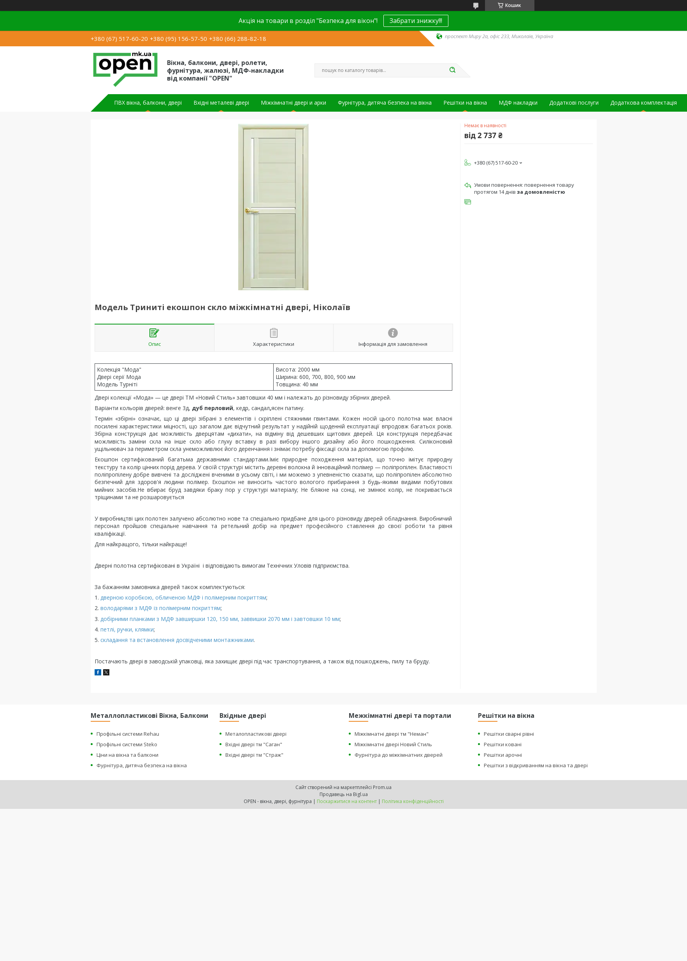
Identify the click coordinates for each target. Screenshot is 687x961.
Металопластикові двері (255, 733)
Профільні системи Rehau (128, 733)
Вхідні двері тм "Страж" (254, 754)
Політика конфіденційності (413, 801)
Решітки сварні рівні (509, 733)
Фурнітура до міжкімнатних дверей (399, 754)
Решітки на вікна (465, 102)
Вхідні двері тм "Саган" (253, 744)
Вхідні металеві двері (221, 102)
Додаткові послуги (574, 102)
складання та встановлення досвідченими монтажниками (177, 640)
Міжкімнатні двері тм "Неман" (392, 733)
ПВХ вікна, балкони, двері (148, 102)
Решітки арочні (503, 754)
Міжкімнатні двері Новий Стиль (393, 744)
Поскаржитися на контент (347, 801)
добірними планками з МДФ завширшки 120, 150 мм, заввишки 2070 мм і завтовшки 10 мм (220, 619)
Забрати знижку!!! (416, 20)
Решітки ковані (503, 744)
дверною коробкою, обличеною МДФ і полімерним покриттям (183, 597)
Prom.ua (382, 787)
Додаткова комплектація (643, 102)
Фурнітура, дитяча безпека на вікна (385, 102)
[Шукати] (452, 70)
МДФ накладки (518, 102)
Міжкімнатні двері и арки (293, 102)
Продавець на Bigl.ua (344, 794)
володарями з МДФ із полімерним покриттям (160, 608)
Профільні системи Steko (127, 744)
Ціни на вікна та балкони (127, 754)
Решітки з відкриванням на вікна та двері (536, 765)
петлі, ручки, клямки (127, 629)
